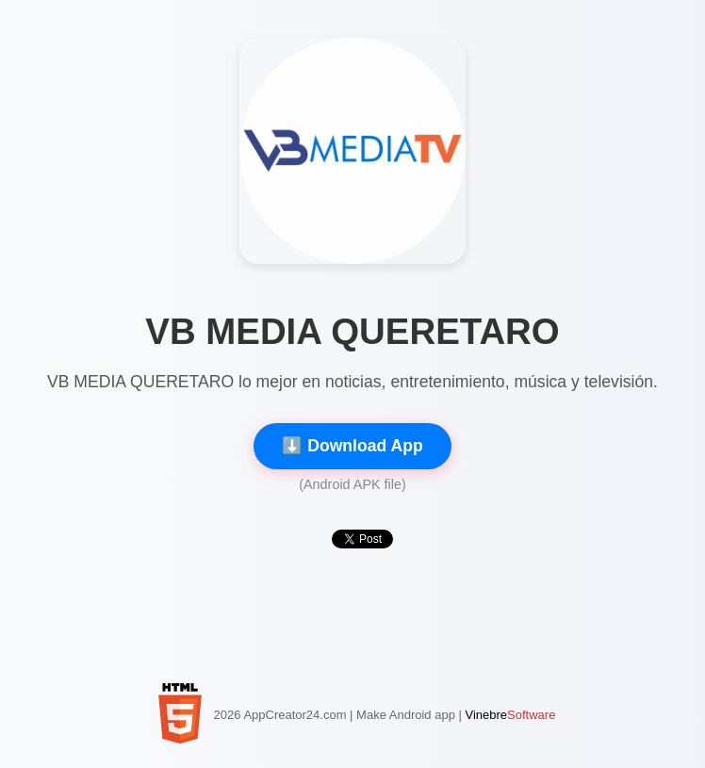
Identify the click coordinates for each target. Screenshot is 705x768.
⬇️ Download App (352, 445)
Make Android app (405, 715)
